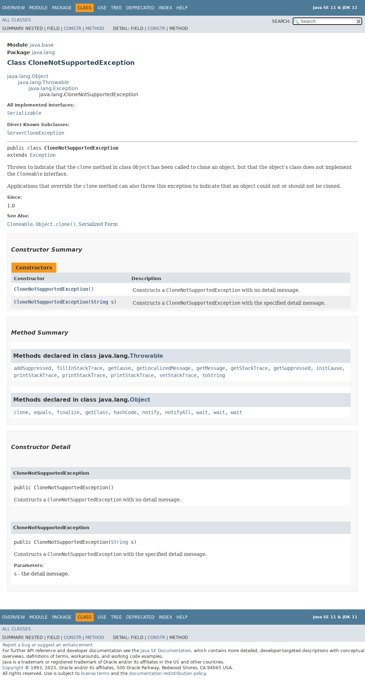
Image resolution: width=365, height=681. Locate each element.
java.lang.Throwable (43, 82)
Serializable (24, 113)
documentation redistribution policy (167, 673)
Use (102, 7)
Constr (72, 28)
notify (150, 412)
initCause (329, 368)
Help (181, 7)
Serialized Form (98, 224)
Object (140, 399)
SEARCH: (281, 21)
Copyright (13, 667)
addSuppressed (32, 368)
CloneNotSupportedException (51, 289)
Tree (116, 7)
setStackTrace (177, 375)
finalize (68, 412)
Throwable (146, 355)
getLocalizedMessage (164, 368)
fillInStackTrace (79, 368)
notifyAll (178, 412)
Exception (43, 155)
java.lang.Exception (53, 88)
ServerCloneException (35, 133)
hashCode (125, 412)
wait (202, 412)
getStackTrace (249, 368)
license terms (95, 673)
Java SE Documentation (165, 650)
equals (42, 412)
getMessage (210, 368)
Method (95, 28)
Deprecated (140, 7)
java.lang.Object (27, 76)
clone (21, 412)
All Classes (16, 19)
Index (165, 7)
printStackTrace (35, 375)
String (99, 302)
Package (62, 7)
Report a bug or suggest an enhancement (47, 645)
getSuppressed (291, 368)
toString (213, 375)
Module (38, 7)
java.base (42, 45)
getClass (96, 412)
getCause (119, 368)
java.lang (43, 52)
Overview (13, 7)
